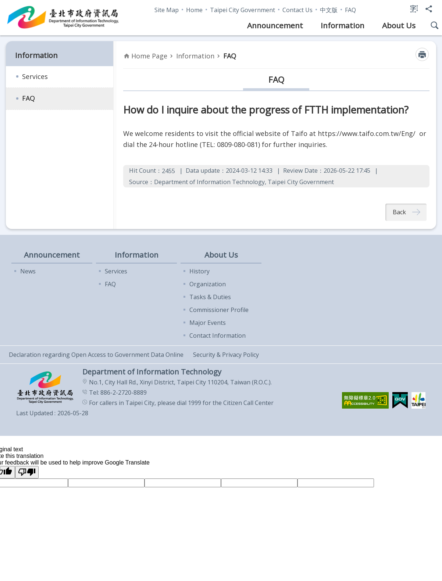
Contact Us (297, 10)
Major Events (207, 323)
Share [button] (428, 8)
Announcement (275, 25)
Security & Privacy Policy (226, 355)
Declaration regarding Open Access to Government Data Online (96, 355)
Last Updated (34, 413)
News (28, 272)
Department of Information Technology (63, 18)
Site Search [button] (434, 25)
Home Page (149, 55)
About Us (399, 25)
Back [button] (399, 212)
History (199, 272)
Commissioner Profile (219, 310)
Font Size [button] (414, 8)
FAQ (350, 10)
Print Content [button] (422, 54)
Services (35, 76)
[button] (365, 400)
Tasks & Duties (210, 297)
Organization (207, 284)
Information (342, 25)
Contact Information (217, 336)
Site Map (166, 10)
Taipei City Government (242, 10)
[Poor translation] (27, 472)
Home (194, 10)
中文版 (329, 10)
